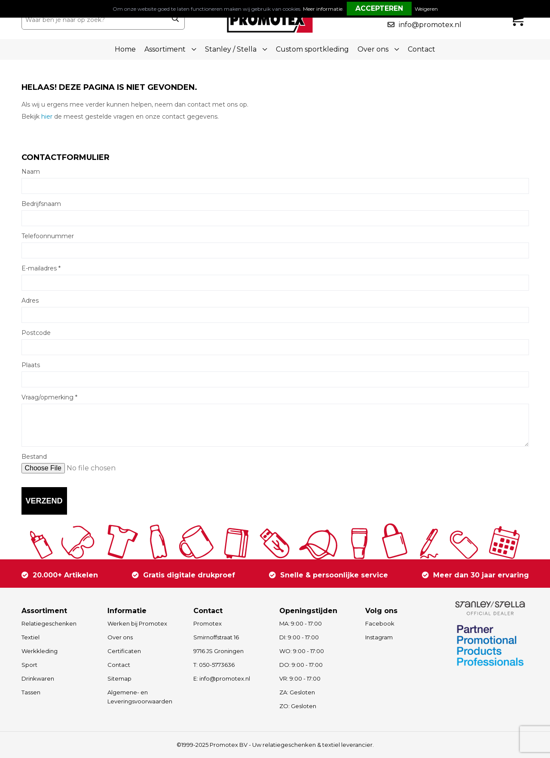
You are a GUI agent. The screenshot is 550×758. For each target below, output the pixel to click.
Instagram (379, 637)
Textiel (30, 637)
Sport (29, 664)
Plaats (30, 365)
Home (125, 49)
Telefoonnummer (47, 236)
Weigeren (426, 9)
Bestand (34, 457)
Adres (30, 301)
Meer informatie (322, 9)
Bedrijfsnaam (41, 204)
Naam (30, 172)
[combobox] (94, 19)
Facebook (379, 623)
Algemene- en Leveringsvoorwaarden (139, 697)
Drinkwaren (37, 678)
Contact (421, 49)
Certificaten (124, 651)
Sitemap (119, 678)
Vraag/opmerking (49, 397)
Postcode (36, 333)
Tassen (30, 692)
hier (46, 116)
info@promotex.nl (430, 25)
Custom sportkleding (312, 49)
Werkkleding (39, 651)
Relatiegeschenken (48, 623)
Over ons (120, 637)
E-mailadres (41, 268)
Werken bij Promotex (137, 623)
